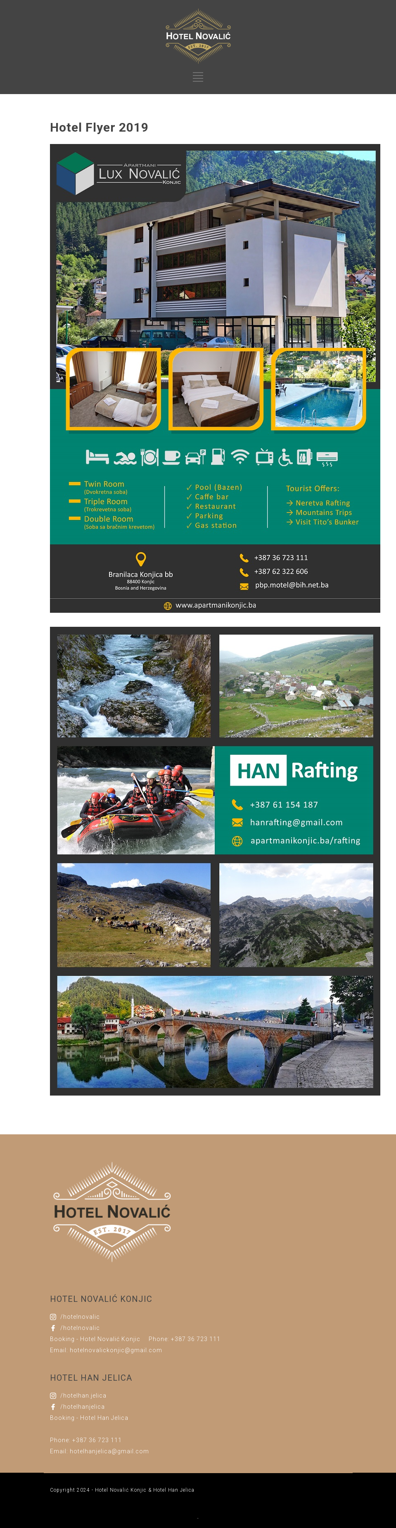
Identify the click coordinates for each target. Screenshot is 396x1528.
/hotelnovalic (80, 1316)
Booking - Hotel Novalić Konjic (95, 1339)
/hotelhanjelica (82, 1406)
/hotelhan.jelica (83, 1395)
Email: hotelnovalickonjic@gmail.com (106, 1350)
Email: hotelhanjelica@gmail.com (99, 1451)
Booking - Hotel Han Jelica (89, 1418)
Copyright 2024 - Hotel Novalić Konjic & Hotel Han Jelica (122, 1490)
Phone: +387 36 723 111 (185, 1339)
